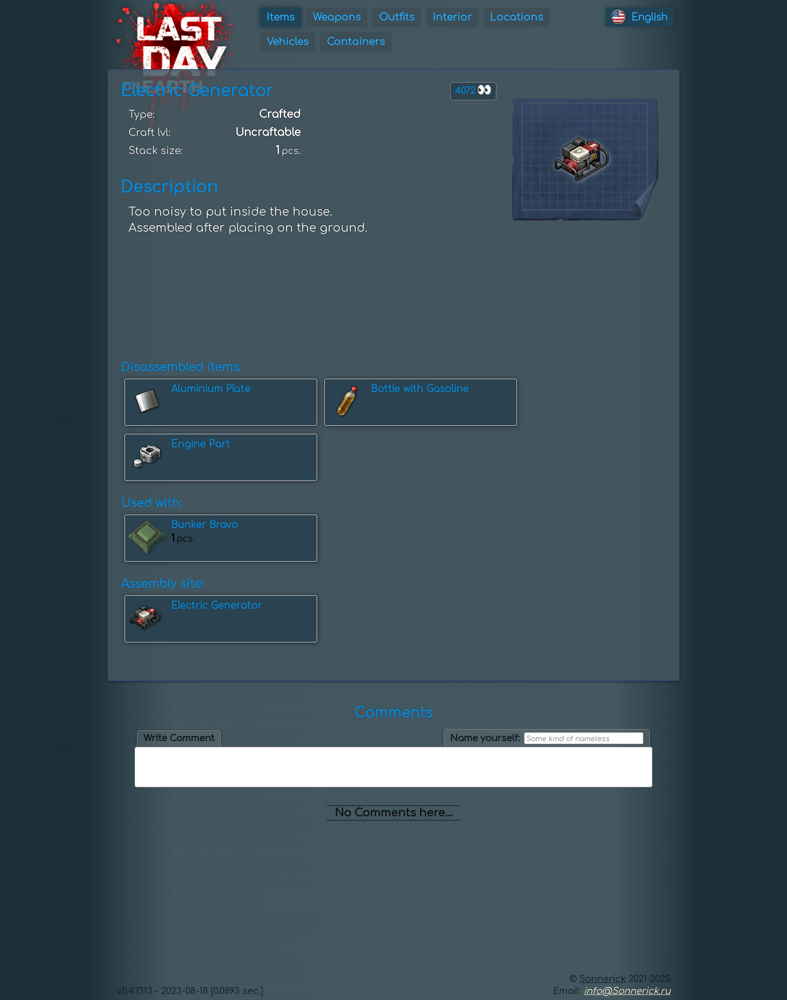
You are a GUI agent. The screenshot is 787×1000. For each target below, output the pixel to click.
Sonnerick (602, 979)
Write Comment (179, 738)
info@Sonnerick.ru (627, 991)
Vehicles (288, 42)
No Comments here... (394, 813)
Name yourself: (485, 738)
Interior (452, 17)
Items (281, 17)
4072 (473, 90)
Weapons (337, 17)
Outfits (397, 17)
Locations (516, 17)
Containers (356, 42)
